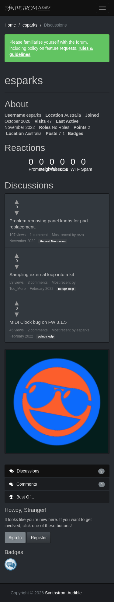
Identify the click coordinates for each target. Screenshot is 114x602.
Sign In (15, 537)
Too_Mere (17, 288)
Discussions (57, 471)
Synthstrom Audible (27, 8)
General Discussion (53, 241)
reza (80, 235)
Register (39, 537)
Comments (57, 484)
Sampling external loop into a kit (41, 274)
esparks (83, 330)
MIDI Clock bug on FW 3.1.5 (38, 322)
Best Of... (21, 496)
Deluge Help (66, 288)
